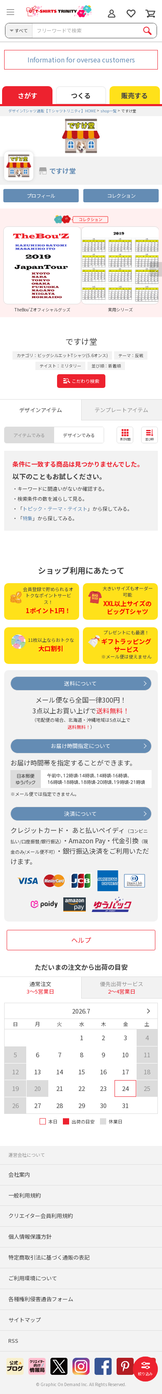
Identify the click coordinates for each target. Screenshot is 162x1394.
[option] (42, 269)
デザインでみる (79, 435)
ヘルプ (81, 940)
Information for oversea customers (81, 60)
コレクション (121, 195)
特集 (27, 518)
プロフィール (41, 195)
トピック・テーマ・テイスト (54, 508)
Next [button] (156, 269)
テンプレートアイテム (121, 410)
